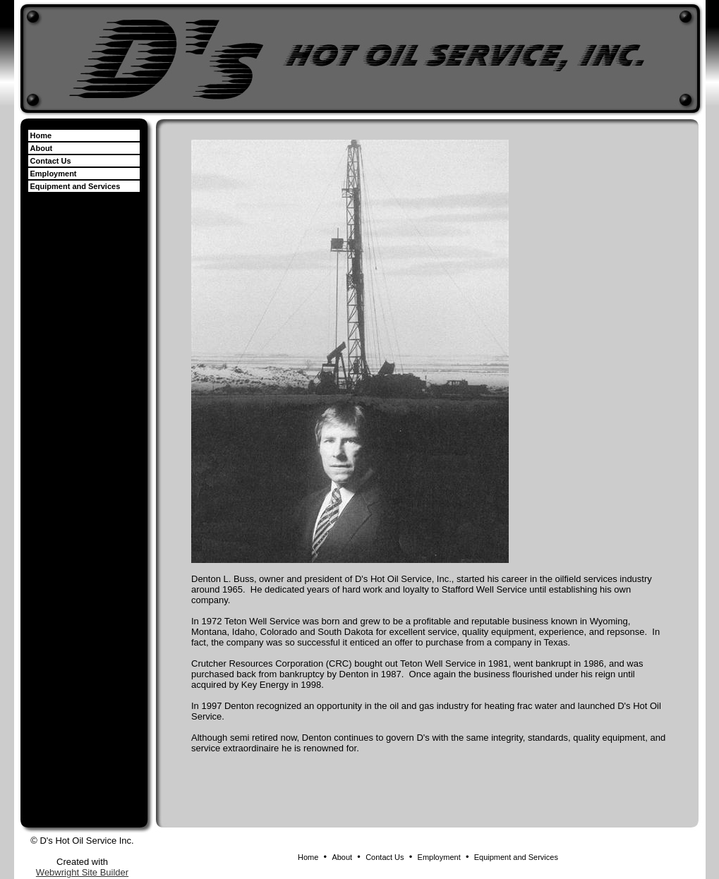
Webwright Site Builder (82, 872)
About (41, 148)
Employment (53, 173)
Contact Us (50, 161)
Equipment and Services (75, 186)
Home (41, 135)
